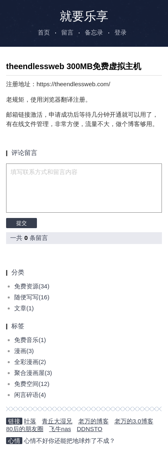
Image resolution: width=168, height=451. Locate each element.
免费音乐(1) (30, 339)
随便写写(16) (32, 297)
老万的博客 (93, 421)
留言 (67, 32)
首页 (44, 32)
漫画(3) (24, 350)
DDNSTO (89, 428)
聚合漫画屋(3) (33, 372)
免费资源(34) (32, 286)
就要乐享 (84, 16)
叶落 (30, 421)
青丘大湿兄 (57, 421)
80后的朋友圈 (24, 428)
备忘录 (94, 32)
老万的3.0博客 (133, 421)
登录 (120, 32)
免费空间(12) (32, 383)
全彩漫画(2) (30, 361)
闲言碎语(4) (30, 394)
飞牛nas (60, 428)
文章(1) (24, 308)
